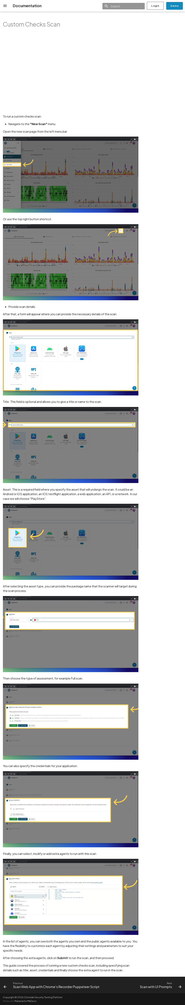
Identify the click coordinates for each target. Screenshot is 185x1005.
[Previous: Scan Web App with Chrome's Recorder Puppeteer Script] (52, 985)
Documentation (27, 5)
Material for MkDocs (25, 1001)
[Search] (123, 6)
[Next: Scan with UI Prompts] (160, 985)
